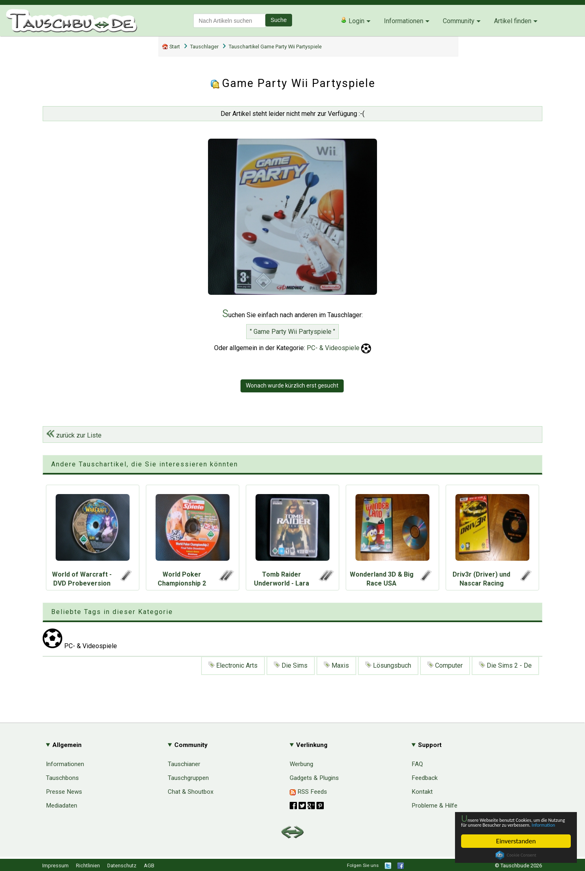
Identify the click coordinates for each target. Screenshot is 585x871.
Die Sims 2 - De (505, 665)
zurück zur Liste (74, 435)
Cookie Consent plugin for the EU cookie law (516, 855)
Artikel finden (512, 21)
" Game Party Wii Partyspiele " (292, 331)
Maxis (336, 665)
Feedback (425, 778)
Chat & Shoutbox (191, 791)
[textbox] (229, 20)
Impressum (55, 865)
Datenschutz (121, 865)
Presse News (64, 791)
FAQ (417, 764)
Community (458, 21)
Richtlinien (88, 865)
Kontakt (422, 791)
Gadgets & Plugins (314, 778)
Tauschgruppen (188, 778)
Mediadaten (61, 805)
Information (512, 824)
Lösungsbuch (388, 665)
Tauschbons (62, 778)
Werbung (301, 764)
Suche (279, 20)
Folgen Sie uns (363, 865)
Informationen (403, 21)
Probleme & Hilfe (434, 805)
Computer (445, 665)
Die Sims (291, 665)
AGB (149, 865)
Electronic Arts (233, 665)
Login (352, 21)
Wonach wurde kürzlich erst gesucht (292, 385)
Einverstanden (516, 841)
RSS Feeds (308, 791)
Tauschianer (184, 764)
